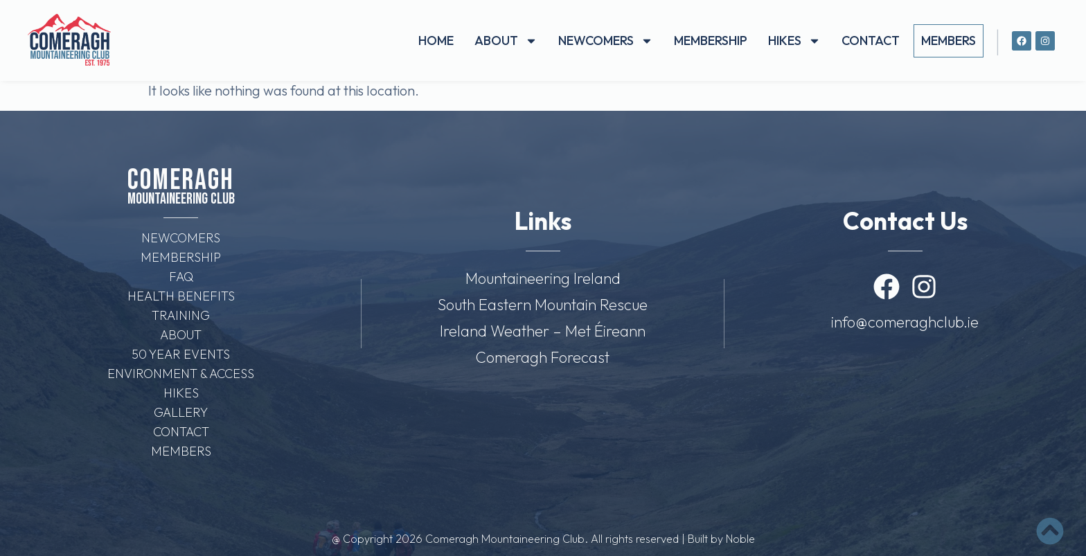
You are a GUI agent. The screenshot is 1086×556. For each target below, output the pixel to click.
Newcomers (605, 41)
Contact (871, 40)
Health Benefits (181, 296)
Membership (710, 40)
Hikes (794, 41)
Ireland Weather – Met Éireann (543, 331)
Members (948, 40)
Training (181, 315)
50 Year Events (181, 354)
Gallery (181, 412)
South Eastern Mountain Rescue (543, 304)
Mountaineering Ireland (543, 278)
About (505, 41)
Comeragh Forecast (542, 357)
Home (436, 40)
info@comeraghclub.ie (905, 322)
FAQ (181, 277)
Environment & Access (180, 374)
